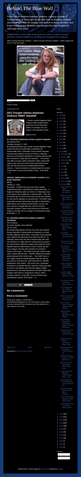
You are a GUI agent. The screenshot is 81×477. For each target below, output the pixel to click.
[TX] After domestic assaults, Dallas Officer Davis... (67, 399)
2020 (61, 127)
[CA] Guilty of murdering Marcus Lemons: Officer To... (67, 249)
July (62, 166)
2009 (61, 420)
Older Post (47, 347)
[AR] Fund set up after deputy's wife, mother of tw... (66, 198)
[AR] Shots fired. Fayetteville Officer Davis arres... (66, 365)
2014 (61, 145)
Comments (62, 458)
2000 (61, 444)
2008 (61, 423)
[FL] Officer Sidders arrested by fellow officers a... (67, 282)
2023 (61, 121)
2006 (61, 429)
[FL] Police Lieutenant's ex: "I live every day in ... (67, 235)
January (64, 184)
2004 (61, 435)
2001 (61, 441)
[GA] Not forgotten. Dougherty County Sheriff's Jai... (67, 350)
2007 (61, 426)
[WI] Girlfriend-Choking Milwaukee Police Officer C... (67, 314)
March (63, 178)
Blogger (60, 469)
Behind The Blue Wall (30, 8)
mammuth (44, 469)
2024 (61, 118)
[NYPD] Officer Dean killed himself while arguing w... (66, 257)
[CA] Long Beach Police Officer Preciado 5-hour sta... (67, 266)
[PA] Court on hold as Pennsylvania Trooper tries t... (67, 297)
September (65, 160)
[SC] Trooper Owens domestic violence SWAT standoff (67, 305)
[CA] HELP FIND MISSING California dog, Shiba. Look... (66, 374)
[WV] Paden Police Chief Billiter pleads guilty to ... (67, 406)
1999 (61, 447)
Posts (60, 454)
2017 (61, 136)
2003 (61, 438)
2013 (61, 148)
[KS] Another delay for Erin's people (67, 242)
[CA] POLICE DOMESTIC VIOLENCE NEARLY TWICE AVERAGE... (67, 323)
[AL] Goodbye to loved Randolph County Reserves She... (67, 382)
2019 (61, 130)
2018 (61, 133)
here (8, 173)
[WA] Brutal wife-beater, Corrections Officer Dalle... (66, 341)
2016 (61, 139)
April (63, 175)
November (65, 154)
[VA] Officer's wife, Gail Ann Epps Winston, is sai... (67, 219)
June (63, 169)
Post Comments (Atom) (24, 351)
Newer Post (11, 347)
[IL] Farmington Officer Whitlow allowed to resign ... (67, 274)
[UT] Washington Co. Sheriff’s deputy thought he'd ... (66, 290)
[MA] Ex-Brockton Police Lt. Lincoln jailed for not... (67, 358)
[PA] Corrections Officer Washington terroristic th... (66, 189)
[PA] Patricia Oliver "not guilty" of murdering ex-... (67, 206)
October (64, 157)
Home (30, 347)
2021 (61, 124)
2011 (61, 414)
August (63, 163)
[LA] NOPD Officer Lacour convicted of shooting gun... (67, 212)
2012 (61, 151)
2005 (61, 432)
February (64, 181)
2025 (61, 115)
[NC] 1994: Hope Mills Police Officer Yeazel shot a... (66, 227)
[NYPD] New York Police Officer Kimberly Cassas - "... (67, 333)
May (62, 172)
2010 (61, 417)
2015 (61, 142)
